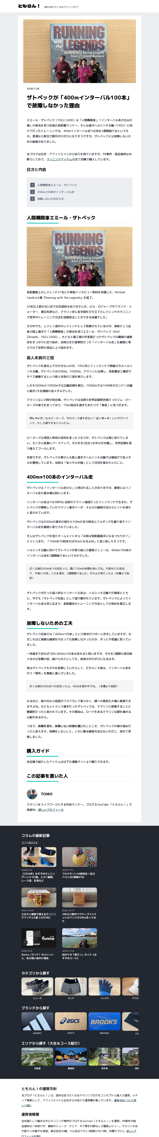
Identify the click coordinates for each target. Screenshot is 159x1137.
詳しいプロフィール (51, 810)
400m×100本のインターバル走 (55, 192)
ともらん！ (29, 5)
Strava (68, 1119)
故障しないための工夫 (50, 199)
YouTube (27, 1115)
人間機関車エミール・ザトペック (57, 185)
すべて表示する (30, 842)
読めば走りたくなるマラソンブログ (61, 6)
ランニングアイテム (59, 159)
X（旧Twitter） (123, 1115)
